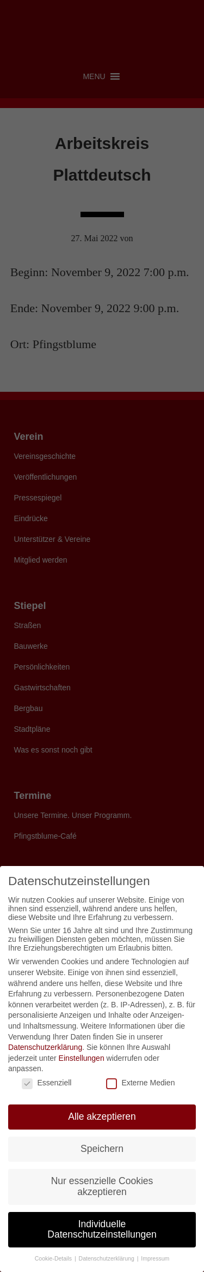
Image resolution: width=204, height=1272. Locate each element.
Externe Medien (140, 1082)
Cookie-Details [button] (54, 1258)
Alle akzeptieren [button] (102, 1116)
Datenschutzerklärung (45, 1047)
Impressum (155, 1258)
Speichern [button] (102, 1148)
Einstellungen (81, 1058)
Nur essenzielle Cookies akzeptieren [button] (102, 1186)
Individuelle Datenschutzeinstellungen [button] (101, 1229)
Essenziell (46, 1082)
